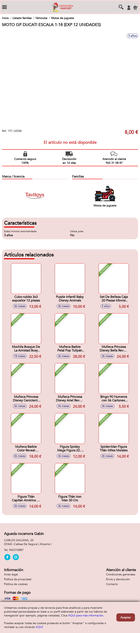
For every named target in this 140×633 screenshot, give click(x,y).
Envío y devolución (118, 579)
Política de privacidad (17, 579)
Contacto (112, 584)
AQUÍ (39, 627)
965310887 (16, 550)
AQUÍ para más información (85, 615)
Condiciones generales (120, 574)
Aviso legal (11, 574)
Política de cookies (15, 584)
